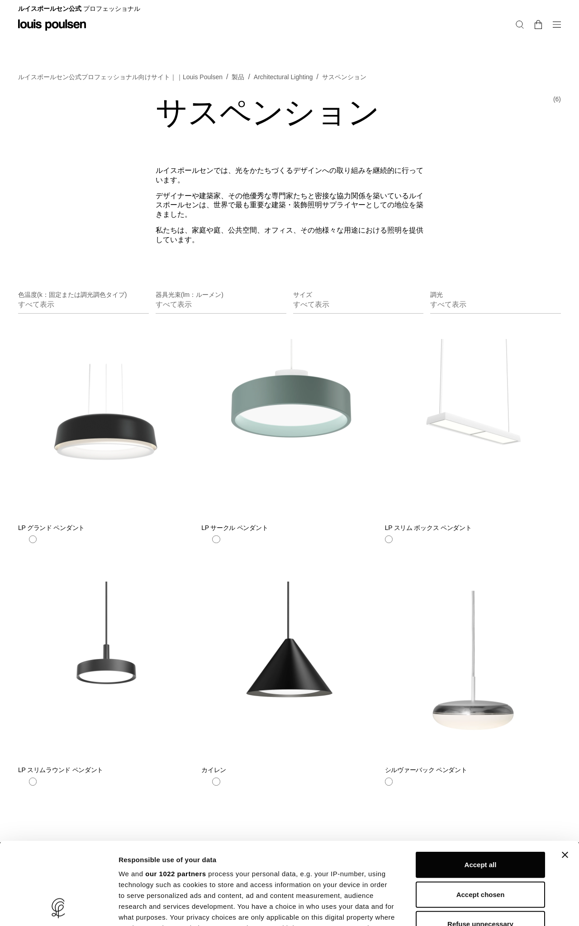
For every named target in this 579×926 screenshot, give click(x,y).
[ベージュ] (43, 553)
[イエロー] (227, 553)
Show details (475, 908)
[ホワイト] (33, 553)
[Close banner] (565, 778)
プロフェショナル (535, 10)
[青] (205, 553)
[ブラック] (22, 553)
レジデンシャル (479, 10)
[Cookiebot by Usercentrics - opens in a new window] (58, 908)
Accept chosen (480, 817)
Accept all (481, 788)
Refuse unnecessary (480, 847)
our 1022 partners (175, 797)
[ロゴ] (52, 31)
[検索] (542, 40)
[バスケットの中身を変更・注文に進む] (557, 40)
